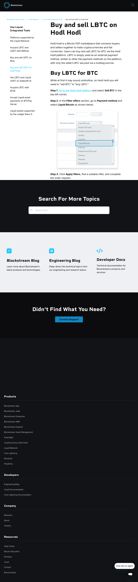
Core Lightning (10, 453)
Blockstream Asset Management (18, 432)
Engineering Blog (11, 484)
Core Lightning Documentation (17, 495)
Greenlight (8, 437)
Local (6, 562)
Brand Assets (10, 572)
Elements (8, 458)
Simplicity (8, 464)
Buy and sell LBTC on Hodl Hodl (77, 19)
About (6, 520)
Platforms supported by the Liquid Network (22, 39)
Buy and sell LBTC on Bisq (21, 59)
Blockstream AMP (12, 421)
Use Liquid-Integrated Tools (52, 19)
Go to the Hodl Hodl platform (75, 90)
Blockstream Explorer (13, 427)
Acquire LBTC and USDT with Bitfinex (19, 49)
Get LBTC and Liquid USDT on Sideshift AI (20, 79)
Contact (7, 567)
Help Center (9, 546)
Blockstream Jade (12, 411)
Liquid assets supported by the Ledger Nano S (22, 112)
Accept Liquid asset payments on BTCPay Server (21, 101)
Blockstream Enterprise (14, 416)
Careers (7, 526)
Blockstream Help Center (15, 19)
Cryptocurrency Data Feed (16, 443)
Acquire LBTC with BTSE (19, 89)
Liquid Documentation (14, 489)
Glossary (8, 557)
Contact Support (69, 319)
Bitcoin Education (12, 551)
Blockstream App (11, 406)
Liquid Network (33, 19)
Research (8, 515)
